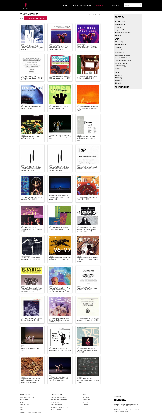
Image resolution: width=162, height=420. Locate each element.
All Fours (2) (119, 42)
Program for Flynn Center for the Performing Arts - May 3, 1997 (60, 258)
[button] (140, 5)
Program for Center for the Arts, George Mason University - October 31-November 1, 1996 (59, 289)
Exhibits (115, 5)
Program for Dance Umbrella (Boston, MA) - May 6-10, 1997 (59, 228)
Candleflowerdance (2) (122, 55)
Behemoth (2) (119, 52)
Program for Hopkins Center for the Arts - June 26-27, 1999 (87, 168)
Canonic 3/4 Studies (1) (122, 58)
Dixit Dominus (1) (120, 66)
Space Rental (55, 402)
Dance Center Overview (58, 397)
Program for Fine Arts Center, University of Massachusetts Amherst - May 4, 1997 (86, 229)
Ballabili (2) (118, 47)
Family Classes (56, 409)
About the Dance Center (59, 399)
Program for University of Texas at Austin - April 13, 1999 (31, 198)
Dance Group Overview (27, 397)
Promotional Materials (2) (123, 32)
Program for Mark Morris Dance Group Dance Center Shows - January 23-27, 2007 (31, 168)
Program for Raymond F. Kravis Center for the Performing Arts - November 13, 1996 (31, 289)
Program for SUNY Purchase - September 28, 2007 (31, 137)
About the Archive (82, 5)
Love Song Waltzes (35, 18)
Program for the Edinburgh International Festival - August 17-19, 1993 (87, 350)
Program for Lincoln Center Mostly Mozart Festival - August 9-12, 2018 (32, 47)
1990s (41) (118, 78)
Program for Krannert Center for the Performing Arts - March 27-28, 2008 (87, 108)
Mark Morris (24, 399)
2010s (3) (118, 83)
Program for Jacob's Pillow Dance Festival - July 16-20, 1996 (60, 349)
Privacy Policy (124, 411)
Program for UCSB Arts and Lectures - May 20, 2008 (58, 107)
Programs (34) (119, 30)
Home (65, 5)
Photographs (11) (120, 24)
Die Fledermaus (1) (121, 63)
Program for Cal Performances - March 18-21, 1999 (87, 198)
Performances (24, 404)
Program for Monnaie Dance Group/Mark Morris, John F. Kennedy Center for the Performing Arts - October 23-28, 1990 (32, 382)
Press (21, 409)
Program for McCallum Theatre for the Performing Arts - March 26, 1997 (87, 259)
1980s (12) (118, 75)
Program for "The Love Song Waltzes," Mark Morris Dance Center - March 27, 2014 (58, 47)
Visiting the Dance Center (59, 407)
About (22, 407)
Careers (85, 404)
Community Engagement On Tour (30, 412)
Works (22, 402)
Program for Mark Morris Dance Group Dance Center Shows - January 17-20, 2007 (59, 168)
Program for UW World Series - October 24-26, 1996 (87, 289)
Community (86, 399)
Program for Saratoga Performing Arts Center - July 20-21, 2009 (32, 78)
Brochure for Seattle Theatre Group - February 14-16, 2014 (87, 47)
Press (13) (118, 27)
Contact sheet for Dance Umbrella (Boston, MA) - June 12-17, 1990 (88, 380)
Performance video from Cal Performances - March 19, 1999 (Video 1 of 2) (59, 197)
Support (85, 402)
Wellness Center (56, 404)
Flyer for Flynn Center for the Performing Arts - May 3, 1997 (31, 258)
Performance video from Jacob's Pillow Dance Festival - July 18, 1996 (32, 348)
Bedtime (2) (118, 50)
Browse (101, 5)
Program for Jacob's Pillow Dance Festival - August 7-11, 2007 (87, 138)
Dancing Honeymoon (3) (123, 60)
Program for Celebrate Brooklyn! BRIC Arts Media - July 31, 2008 (60, 77)
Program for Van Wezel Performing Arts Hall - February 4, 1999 (31, 229)
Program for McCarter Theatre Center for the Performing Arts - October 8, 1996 (59, 320)
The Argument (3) (120, 44)
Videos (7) (118, 35)
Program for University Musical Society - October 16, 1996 (31, 319)
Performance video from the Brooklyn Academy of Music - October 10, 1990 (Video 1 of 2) (59, 378)
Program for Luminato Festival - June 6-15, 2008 (31, 107)
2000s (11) (118, 80)
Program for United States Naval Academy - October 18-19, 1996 (88, 319)
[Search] (131, 5)
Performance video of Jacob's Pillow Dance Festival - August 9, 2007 (60, 136)
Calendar (86, 397)
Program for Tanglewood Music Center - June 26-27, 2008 (87, 77)
